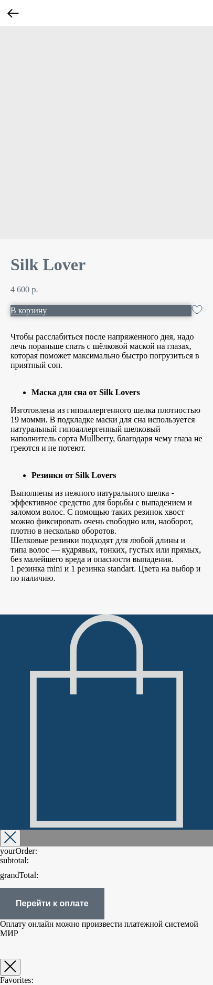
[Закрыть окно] (10, 967)
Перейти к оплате (52, 903)
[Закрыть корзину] (10, 838)
